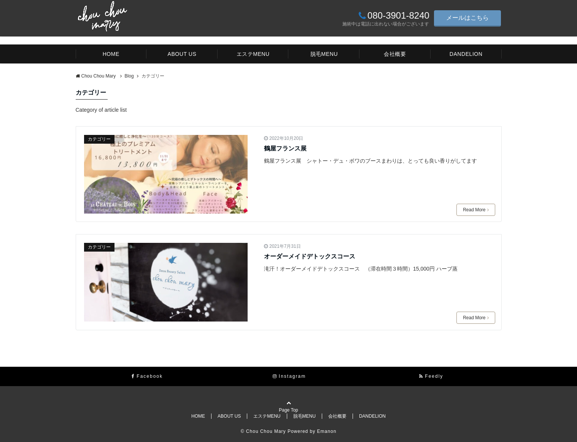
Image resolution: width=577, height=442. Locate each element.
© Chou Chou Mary (264, 431)
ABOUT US (182, 54)
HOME (111, 54)
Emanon (327, 431)
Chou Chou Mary (96, 76)
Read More (475, 209)
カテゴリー (99, 139)
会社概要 (395, 54)
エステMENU (253, 54)
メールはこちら (467, 17)
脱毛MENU (324, 54)
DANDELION (466, 54)
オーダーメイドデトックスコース (309, 256)
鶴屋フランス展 (285, 148)
